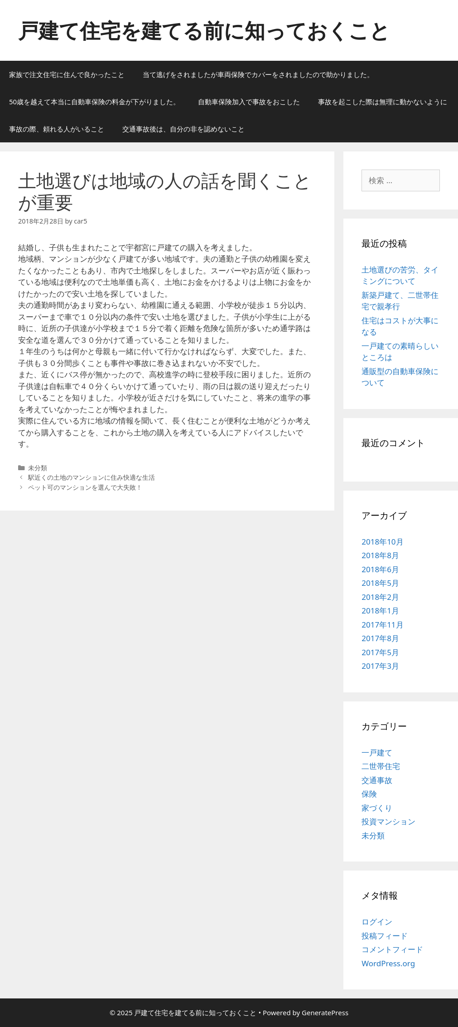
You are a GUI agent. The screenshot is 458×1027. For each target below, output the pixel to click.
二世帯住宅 (381, 766)
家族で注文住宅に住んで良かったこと (67, 74)
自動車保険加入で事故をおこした (249, 101)
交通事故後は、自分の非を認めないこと (183, 128)
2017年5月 (380, 652)
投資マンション (388, 821)
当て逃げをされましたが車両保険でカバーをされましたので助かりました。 (258, 74)
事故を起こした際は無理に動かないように (382, 101)
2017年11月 (382, 624)
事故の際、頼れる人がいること (56, 128)
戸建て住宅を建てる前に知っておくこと (204, 30)
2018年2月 (380, 597)
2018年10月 (382, 541)
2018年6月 (380, 569)
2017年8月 (380, 638)
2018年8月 (380, 555)
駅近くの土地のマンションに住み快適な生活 (91, 477)
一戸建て (377, 752)
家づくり (377, 808)
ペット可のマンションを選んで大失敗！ (85, 487)
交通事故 (377, 780)
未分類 (373, 835)
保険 (369, 794)
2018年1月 (380, 610)
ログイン (377, 921)
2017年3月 (380, 666)
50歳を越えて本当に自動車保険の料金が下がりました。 (94, 101)
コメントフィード (392, 949)
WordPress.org (388, 963)
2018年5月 (380, 583)
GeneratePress (325, 1012)
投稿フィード (385, 935)
